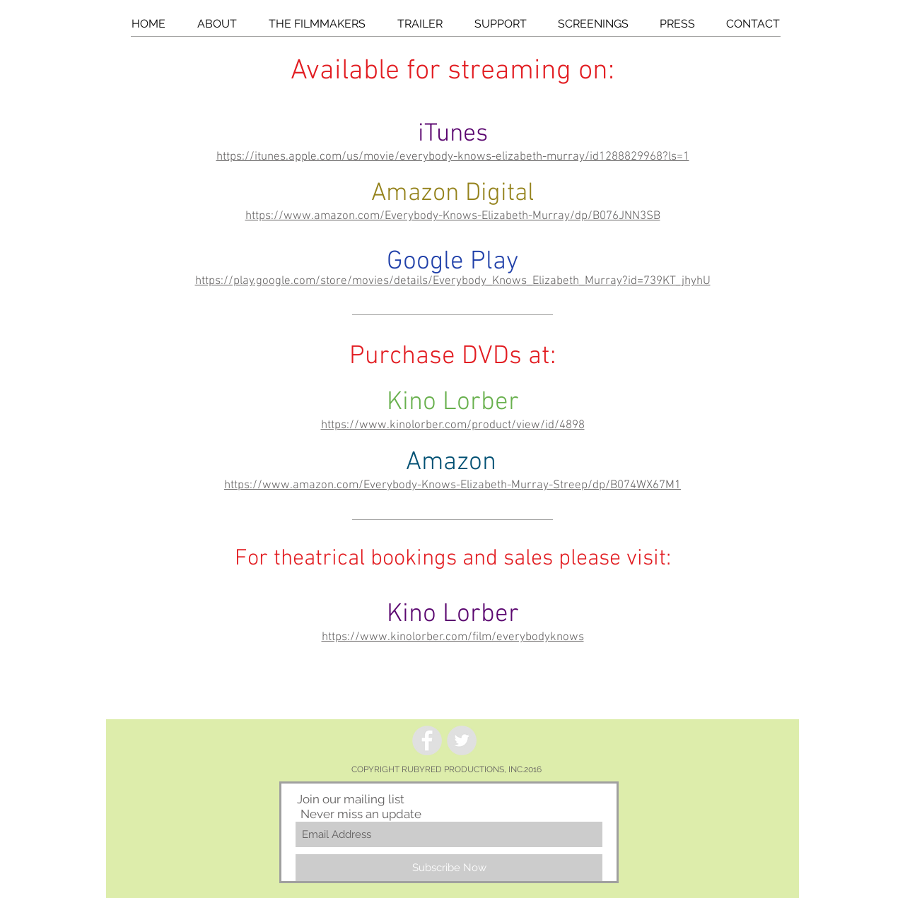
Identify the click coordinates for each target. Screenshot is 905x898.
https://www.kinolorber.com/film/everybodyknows (453, 637)
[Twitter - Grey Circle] (462, 740)
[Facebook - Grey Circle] (427, 740)
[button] (216, 24)
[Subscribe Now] (449, 867)
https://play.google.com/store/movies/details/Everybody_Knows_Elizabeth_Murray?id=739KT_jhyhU (453, 281)
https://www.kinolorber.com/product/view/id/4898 (453, 425)
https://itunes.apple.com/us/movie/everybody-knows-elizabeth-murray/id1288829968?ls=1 (452, 157)
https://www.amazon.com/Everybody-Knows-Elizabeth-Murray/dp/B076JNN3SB (452, 216)
